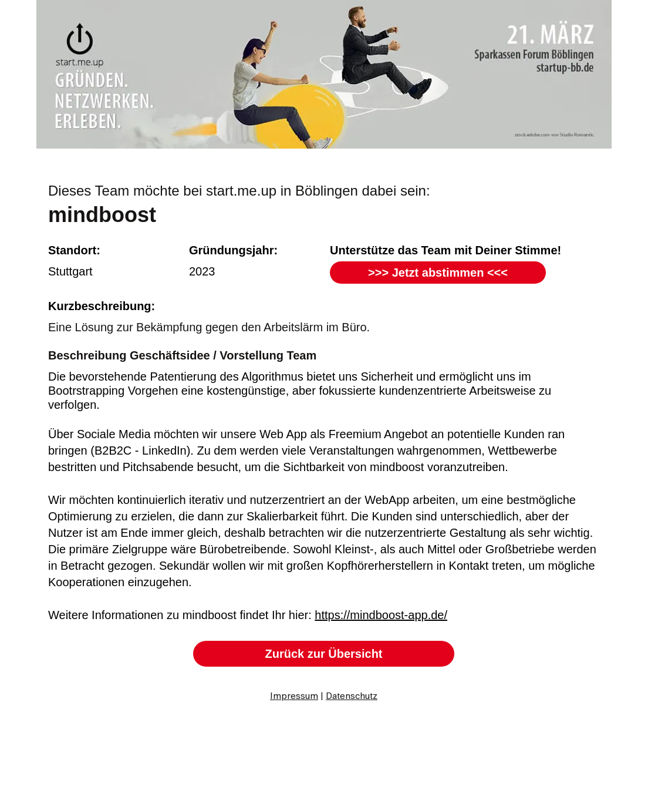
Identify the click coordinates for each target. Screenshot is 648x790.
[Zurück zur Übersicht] (323, 654)
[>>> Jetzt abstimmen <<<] (438, 272)
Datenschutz (351, 696)
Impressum (294, 696)
